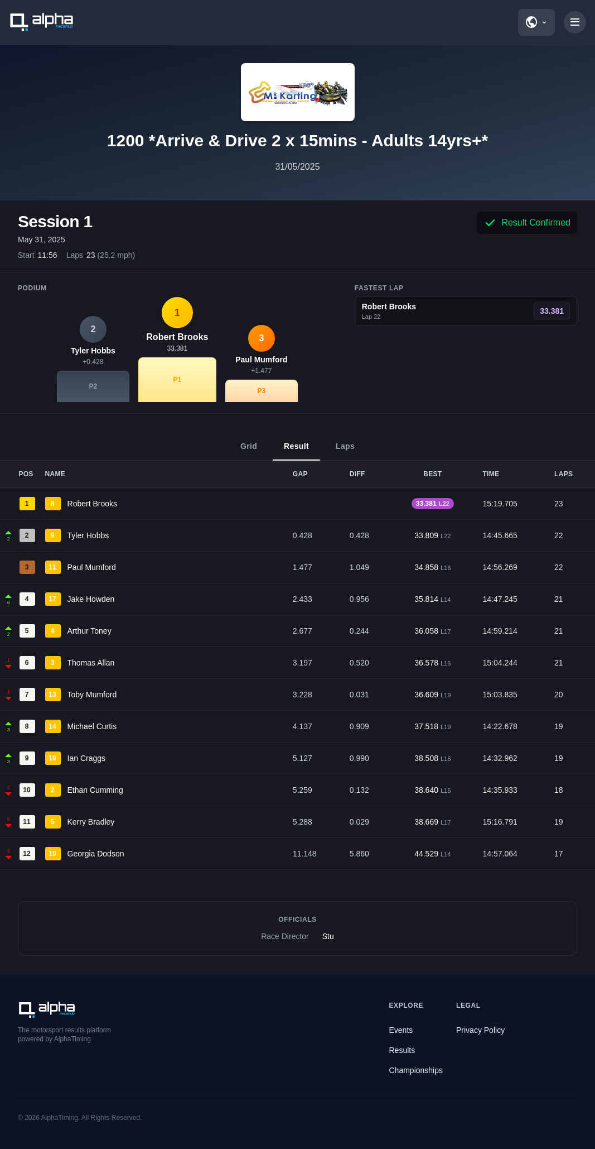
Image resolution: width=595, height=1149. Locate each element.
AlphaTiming (59, 1118)
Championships (416, 1070)
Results (402, 1050)
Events (401, 1030)
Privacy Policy (480, 1030)
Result (296, 451)
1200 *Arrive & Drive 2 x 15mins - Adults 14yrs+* (297, 140)
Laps (345, 451)
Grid (248, 451)
